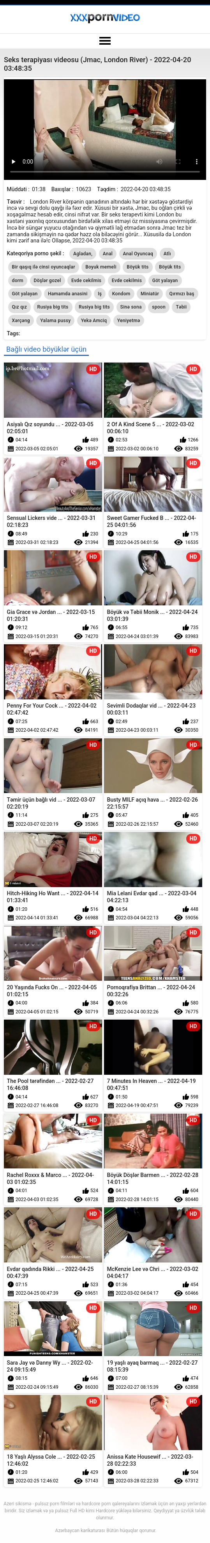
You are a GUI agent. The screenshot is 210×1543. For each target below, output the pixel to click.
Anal (108, 253)
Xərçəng (21, 320)
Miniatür (150, 293)
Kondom (121, 293)
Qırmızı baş (181, 293)
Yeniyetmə (128, 320)
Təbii (181, 307)
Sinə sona (131, 307)
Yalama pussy (55, 320)
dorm (17, 280)
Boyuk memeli (100, 267)
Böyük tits (137, 267)
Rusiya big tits (53, 307)
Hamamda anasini (68, 293)
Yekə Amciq (94, 320)
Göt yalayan (165, 280)
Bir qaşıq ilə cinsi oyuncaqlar (43, 267)
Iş (100, 293)
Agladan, (82, 253)
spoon (159, 307)
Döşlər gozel (47, 280)
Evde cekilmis (86, 280)
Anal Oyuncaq (138, 253)
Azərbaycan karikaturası (80, 1530)
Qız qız (19, 307)
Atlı (167, 253)
